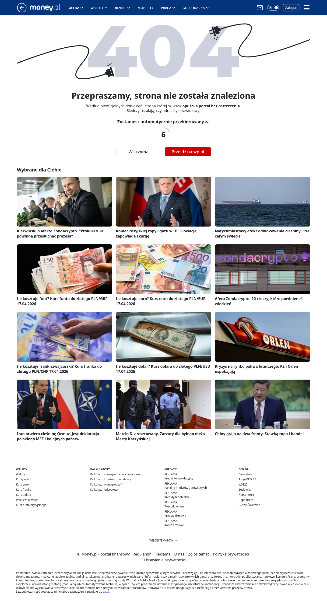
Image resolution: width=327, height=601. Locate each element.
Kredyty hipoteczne (177, 497)
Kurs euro (22, 484)
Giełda (73, 8)
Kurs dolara (23, 495)
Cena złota (246, 474)
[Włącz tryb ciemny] (273, 7)
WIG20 (243, 484)
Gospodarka (194, 8)
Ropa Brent (246, 500)
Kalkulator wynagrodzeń (106, 484)
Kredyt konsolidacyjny (179, 478)
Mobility (145, 8)
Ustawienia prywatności (164, 560)
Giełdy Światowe (249, 505)
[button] (306, 7)
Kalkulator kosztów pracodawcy (111, 479)
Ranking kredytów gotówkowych (186, 488)
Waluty (97, 8)
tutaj (106, 592)
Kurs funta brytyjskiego (31, 505)
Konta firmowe (174, 525)
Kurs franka (23, 490)
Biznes (120, 8)
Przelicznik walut (27, 500)
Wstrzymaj (139, 151)
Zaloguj (291, 7)
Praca (166, 8)
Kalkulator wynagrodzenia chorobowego (116, 474)
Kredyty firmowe (175, 516)
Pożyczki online (174, 506)
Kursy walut (24, 479)
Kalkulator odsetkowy (104, 490)
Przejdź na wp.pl (188, 151)
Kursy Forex (246, 495)
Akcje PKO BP (247, 479)
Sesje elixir (246, 490)
